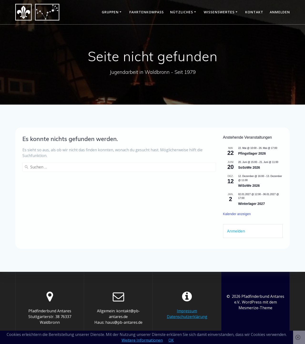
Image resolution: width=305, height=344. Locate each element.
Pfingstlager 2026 (252, 153)
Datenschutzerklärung (187, 316)
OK (171, 340)
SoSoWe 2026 (249, 167)
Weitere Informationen (142, 340)
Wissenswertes (219, 12)
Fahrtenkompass (146, 12)
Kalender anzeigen (237, 214)
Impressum (187, 311)
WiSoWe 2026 (249, 185)
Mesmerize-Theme (255, 307)
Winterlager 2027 (251, 204)
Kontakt (254, 12)
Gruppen (110, 12)
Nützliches (181, 12)
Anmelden (280, 12)
